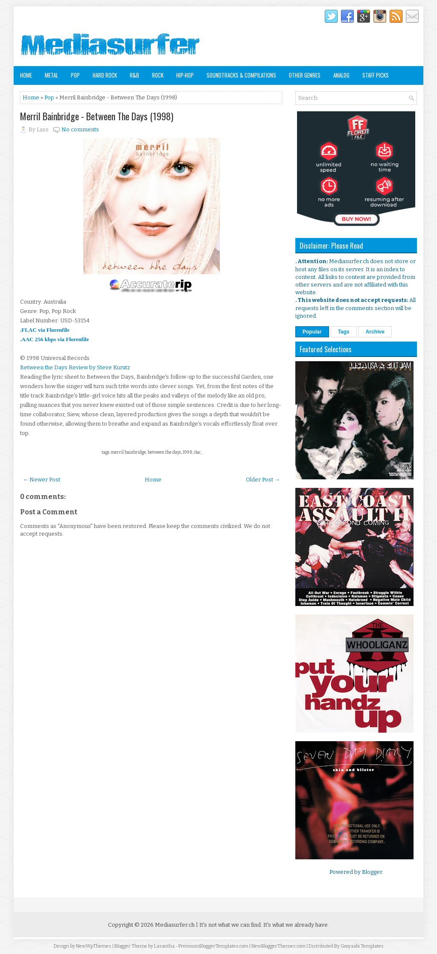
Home (26, 75)
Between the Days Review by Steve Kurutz (75, 367)
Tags (344, 332)
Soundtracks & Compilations (241, 75)
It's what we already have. (296, 925)
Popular (312, 332)
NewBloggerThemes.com (278, 946)
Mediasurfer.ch (175, 925)
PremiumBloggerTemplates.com (213, 946)
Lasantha (164, 946)
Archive (375, 332)
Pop (75, 75)
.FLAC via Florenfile (45, 330)
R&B (134, 75)
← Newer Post (41, 479)
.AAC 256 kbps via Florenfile (54, 339)
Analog (341, 75)
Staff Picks (375, 75)
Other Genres (304, 75)
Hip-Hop (185, 75)
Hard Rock (105, 75)
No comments (80, 129)
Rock (157, 75)
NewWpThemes (93, 946)
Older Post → (263, 479)
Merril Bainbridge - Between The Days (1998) (96, 116)
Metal (51, 75)
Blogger (372, 872)
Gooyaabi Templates (362, 946)
